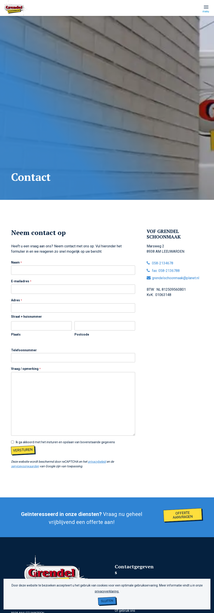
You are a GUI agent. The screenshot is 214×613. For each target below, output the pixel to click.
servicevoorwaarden (25, 466)
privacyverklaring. (107, 591)
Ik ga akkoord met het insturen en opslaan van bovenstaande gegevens (65, 442)
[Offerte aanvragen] (182, 515)
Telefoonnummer (24, 350)
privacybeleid (97, 461)
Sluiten (107, 601)
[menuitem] (206, 6)
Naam (16, 262)
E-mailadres (21, 281)
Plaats (16, 334)
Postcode (81, 334)
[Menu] (206, 6)
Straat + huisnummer (26, 316)
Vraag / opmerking (26, 369)
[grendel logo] (16, 17)
